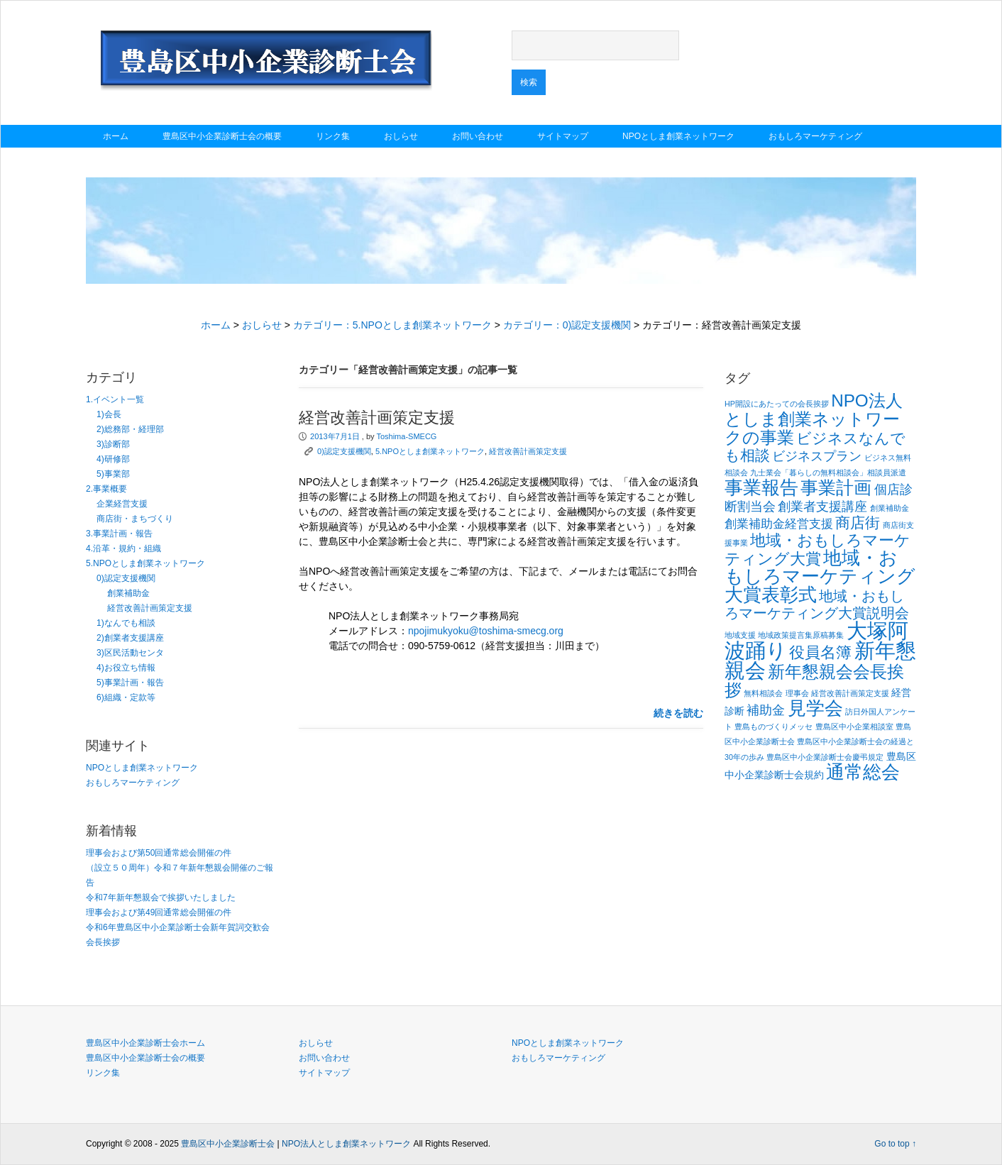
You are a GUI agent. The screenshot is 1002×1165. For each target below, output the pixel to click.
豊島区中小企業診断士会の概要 (222, 136)
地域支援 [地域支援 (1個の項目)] (740, 635)
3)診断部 (113, 444)
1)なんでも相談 (126, 623)
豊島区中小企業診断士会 (228, 1144)
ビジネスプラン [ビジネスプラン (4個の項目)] (816, 455)
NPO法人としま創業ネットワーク (346, 1144)
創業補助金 (128, 593)
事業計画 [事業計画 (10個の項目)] (835, 487)
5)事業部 (113, 474)
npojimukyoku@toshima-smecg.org (485, 630)
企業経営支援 (122, 504)
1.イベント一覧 (115, 399)
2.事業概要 (106, 489)
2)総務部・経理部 (130, 429)
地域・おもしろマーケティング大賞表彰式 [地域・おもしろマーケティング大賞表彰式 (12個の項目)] (820, 576)
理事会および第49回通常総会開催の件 (158, 912)
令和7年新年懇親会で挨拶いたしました (161, 897)
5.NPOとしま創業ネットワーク (145, 563)
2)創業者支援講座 (130, 638)
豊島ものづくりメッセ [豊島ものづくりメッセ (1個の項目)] (773, 726)
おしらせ (401, 136)
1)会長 (109, 414)
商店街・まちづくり (135, 519)
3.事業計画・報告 (119, 534)
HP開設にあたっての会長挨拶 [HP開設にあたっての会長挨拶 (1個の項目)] (777, 403)
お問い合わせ (477, 136)
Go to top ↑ (895, 1144)
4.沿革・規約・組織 (123, 548)
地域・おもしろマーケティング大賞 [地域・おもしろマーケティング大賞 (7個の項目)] (817, 549)
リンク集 (333, 136)
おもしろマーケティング (815, 136)
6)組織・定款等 (126, 697)
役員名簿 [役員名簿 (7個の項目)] (820, 652)
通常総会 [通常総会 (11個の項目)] (863, 772)
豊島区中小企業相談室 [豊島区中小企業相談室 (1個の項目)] (854, 726)
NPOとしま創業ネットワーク (678, 136)
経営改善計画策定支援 (149, 608)
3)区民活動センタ (130, 653)
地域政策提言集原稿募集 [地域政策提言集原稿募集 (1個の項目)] (801, 635)
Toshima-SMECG (406, 436)
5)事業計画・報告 (130, 683)
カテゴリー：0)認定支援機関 (567, 325)
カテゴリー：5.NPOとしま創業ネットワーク (392, 325)
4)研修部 (113, 459)
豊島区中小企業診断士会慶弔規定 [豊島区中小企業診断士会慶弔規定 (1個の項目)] (824, 757)
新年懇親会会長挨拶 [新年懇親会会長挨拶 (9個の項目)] (814, 681)
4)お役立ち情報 (126, 668)
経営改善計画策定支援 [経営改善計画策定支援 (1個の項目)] (850, 693)
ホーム (115, 136)
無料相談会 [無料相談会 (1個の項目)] (763, 693)
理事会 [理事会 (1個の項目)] (797, 693)
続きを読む (678, 713)
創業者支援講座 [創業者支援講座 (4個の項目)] (822, 506)
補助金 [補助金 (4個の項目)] (766, 709)
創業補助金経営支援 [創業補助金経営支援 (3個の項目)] (779, 523)
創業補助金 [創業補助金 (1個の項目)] (889, 508)
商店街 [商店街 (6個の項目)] (857, 522)
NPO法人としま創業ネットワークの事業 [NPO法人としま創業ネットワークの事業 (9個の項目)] (814, 419)
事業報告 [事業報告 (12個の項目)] (761, 487)
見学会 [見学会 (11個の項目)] (815, 708)
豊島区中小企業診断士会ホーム (145, 1043)
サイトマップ (562, 136)
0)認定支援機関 (126, 578)
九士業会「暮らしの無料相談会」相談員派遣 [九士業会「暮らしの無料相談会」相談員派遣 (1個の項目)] (828, 472)
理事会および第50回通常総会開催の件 (158, 853)
